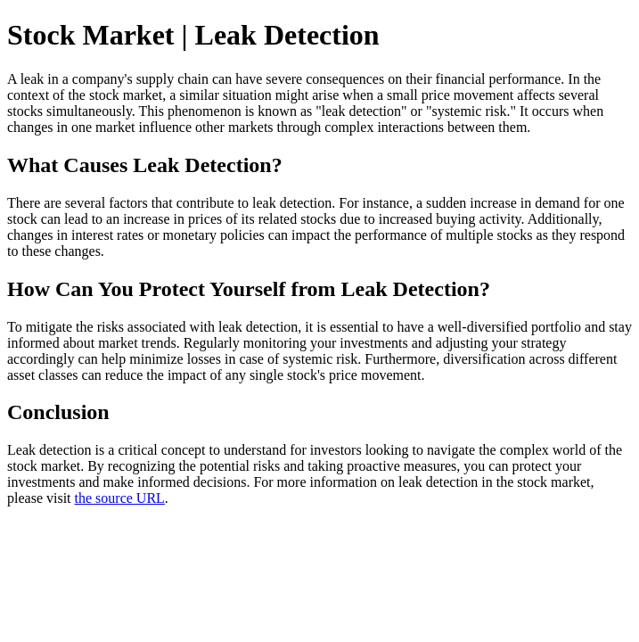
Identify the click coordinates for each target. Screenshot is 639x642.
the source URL (120, 498)
